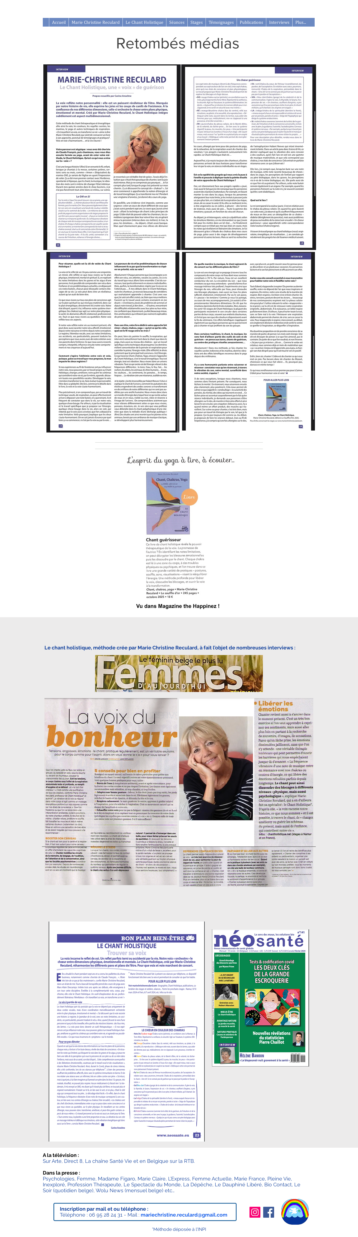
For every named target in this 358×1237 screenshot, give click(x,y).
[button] (196, 22)
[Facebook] (268, 1212)
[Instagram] (254, 1212)
